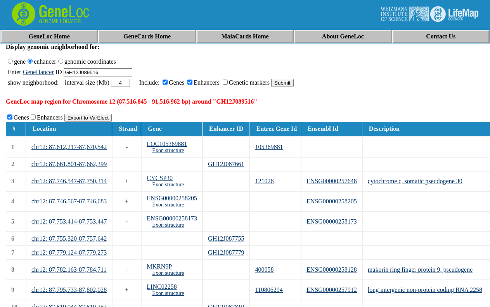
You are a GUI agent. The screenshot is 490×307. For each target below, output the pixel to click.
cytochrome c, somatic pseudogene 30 (415, 181)
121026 (264, 181)
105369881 (269, 147)
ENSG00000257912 (331, 289)
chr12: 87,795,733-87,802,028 (69, 289)
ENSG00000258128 (331, 269)
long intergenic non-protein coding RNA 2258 (425, 289)
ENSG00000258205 (172, 198)
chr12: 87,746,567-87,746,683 (69, 201)
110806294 (268, 289)
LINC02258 (162, 286)
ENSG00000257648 (331, 181)
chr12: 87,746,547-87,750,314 (69, 181)
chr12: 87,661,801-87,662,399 (69, 164)
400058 (264, 269)
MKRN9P (159, 266)
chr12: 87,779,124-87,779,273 (69, 252)
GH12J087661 (226, 164)
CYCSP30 (160, 178)
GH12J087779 (226, 252)
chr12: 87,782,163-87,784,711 (69, 269)
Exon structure (168, 150)
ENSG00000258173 (172, 218)
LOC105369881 (167, 143)
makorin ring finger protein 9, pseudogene (420, 269)
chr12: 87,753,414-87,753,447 (69, 221)
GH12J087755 (226, 238)
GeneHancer (38, 72)
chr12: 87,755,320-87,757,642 (69, 238)
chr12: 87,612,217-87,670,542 (69, 147)
